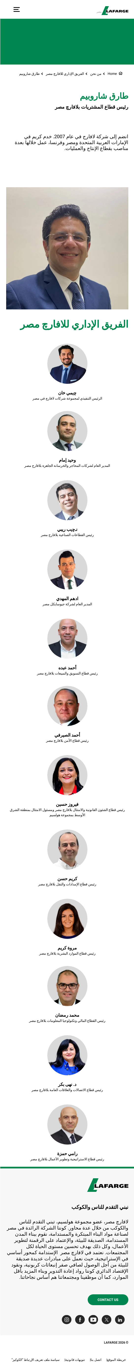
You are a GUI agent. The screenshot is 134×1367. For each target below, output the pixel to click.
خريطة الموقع (116, 1360)
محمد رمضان (67, 1015)
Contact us (107, 1300)
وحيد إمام (67, 460)
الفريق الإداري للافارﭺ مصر (65, 74)
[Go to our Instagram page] (68, 1319)
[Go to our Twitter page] (107, 1319)
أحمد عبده (67, 667)
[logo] (114, 10)
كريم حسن (67, 878)
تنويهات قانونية (75, 1360)
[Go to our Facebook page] (81, 1319)
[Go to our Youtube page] (94, 1319)
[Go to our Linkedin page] (121, 1319)
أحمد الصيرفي (67, 735)
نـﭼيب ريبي (67, 529)
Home (112, 74)
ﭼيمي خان (67, 392)
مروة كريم (67, 947)
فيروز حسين (67, 804)
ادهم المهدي (67, 598)
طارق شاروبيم (29, 74)
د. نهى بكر (67, 1084)
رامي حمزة (67, 1153)
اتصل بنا (95, 1360)
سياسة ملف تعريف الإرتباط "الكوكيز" (35, 1360)
